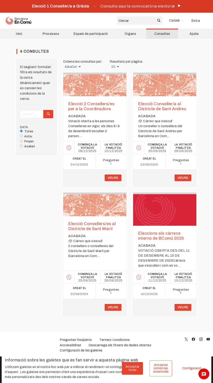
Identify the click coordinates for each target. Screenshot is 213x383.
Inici (19, 33)
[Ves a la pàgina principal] (18, 20)
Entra (195, 20)
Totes (26, 131)
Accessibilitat (70, 345)
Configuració (191, 368)
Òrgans (130, 33)
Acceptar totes (132, 368)
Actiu (26, 136)
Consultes (162, 33)
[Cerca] (31, 114)
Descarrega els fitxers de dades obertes (120, 345)
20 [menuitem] (113, 66)
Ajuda (194, 33)
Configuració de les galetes (81, 350)
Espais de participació (90, 33)
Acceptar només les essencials (160, 368)
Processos (50, 33)
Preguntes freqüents (76, 340)
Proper (27, 141)
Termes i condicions (114, 340)
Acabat (27, 146)
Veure (113, 177)
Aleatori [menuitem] (71, 66)
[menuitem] (177, 20)
